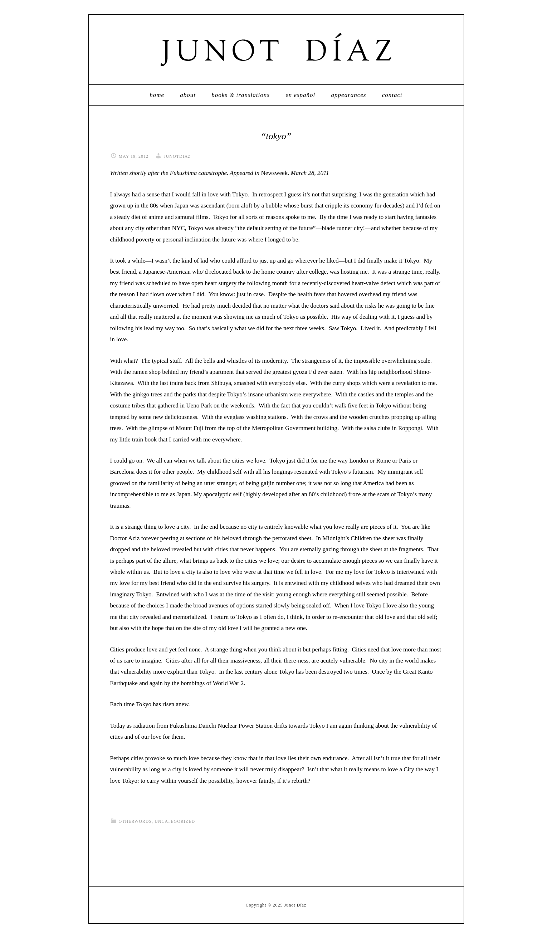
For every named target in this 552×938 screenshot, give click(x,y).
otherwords (135, 821)
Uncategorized (175, 821)
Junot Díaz (276, 49)
